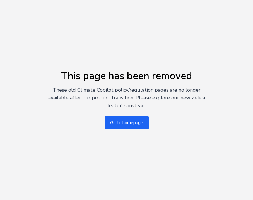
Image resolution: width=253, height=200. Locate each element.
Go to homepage (126, 123)
